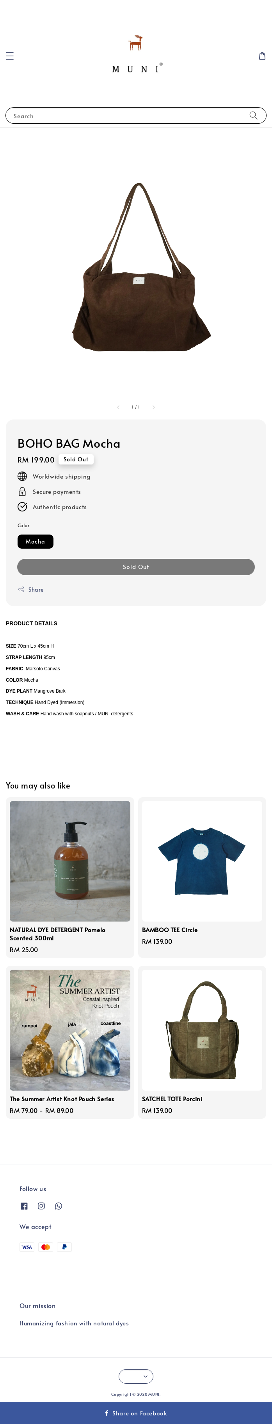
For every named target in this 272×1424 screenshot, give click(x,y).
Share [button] (31, 589)
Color (24, 525)
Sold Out (136, 566)
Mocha (35, 541)
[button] (9, 56)
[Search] (253, 115)
